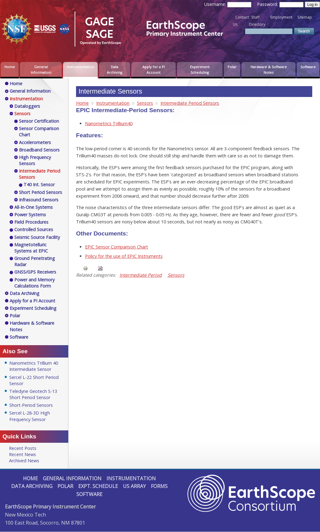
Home (9, 66)
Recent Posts (22, 448)
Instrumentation (80, 66)
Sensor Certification (39, 121)
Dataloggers (27, 106)
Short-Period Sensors (31, 405)
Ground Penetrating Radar (34, 261)
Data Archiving (114, 69)
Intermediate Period (140, 275)
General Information (41, 69)
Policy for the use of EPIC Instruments (124, 256)
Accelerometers (35, 142)
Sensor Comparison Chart (39, 131)
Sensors (145, 103)
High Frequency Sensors (35, 160)
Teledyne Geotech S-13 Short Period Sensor (33, 394)
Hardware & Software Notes (268, 69)
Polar (232, 66)
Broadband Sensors (39, 150)
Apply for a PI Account (153, 69)
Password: (268, 4)
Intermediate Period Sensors (189, 103)
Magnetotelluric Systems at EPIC (31, 248)
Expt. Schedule (98, 486)
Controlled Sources (33, 229)
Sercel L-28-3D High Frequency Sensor (29, 416)
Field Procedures (31, 222)
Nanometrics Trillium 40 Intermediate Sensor (33, 366)
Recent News (22, 454)
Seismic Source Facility (37, 237)
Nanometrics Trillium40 (109, 123)
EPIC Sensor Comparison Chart (116, 247)
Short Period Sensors (40, 192)
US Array (134, 486)
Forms (159, 486)
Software (308, 66)
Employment (281, 17)
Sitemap (304, 17)
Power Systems (30, 215)
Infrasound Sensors (38, 200)
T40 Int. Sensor (39, 184)
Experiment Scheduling (200, 69)
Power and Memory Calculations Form (34, 283)
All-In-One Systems (33, 207)
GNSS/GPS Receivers (35, 272)
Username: (215, 4)
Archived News (24, 461)
